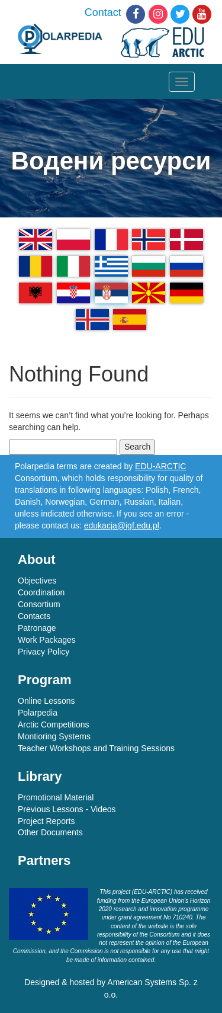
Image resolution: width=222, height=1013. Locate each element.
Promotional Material (56, 797)
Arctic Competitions (53, 724)
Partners (44, 860)
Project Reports (46, 821)
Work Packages (47, 640)
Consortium (39, 604)
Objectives (37, 580)
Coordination (41, 592)
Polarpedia (37, 712)
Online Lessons (46, 701)
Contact (103, 12)
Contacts (34, 616)
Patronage (37, 628)
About (37, 559)
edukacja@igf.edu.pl (121, 525)
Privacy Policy (43, 651)
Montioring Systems (54, 736)
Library (40, 776)
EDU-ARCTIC (160, 466)
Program (44, 679)
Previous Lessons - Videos (67, 809)
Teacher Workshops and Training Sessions (96, 748)
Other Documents (50, 832)
